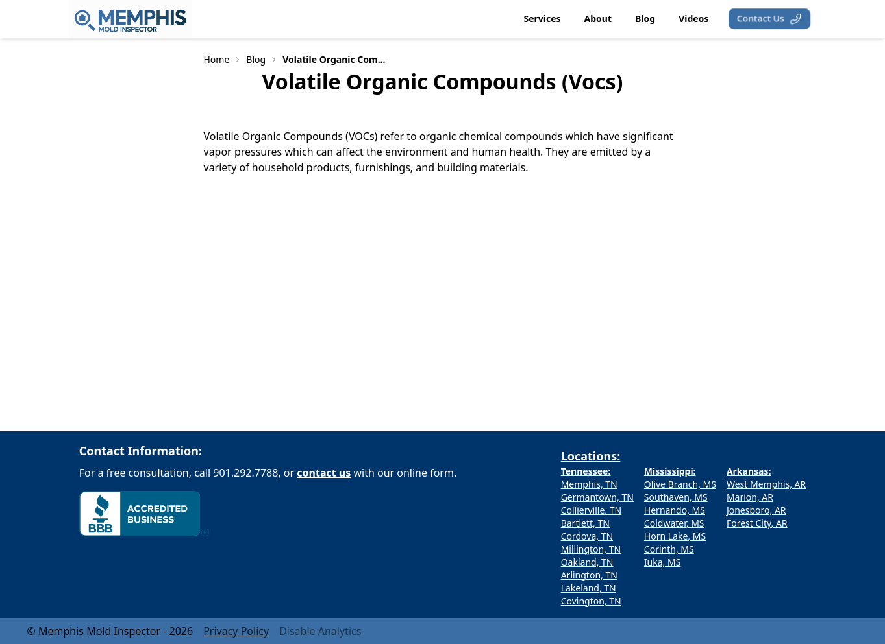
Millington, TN (591, 549)
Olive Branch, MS (680, 484)
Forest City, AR (757, 523)
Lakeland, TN (588, 588)
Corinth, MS (669, 549)
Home (217, 59)
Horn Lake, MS (675, 536)
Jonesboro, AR (756, 510)
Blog (256, 59)
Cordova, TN (587, 536)
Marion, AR (750, 497)
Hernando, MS (674, 510)
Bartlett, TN (585, 523)
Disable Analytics (320, 631)
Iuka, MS (662, 562)
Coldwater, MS (674, 523)
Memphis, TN (589, 484)
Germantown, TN (597, 497)
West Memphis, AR (766, 484)
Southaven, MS (676, 497)
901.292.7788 (245, 473)
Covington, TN (591, 601)
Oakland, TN (587, 562)
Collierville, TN (591, 510)
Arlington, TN (589, 575)
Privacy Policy (236, 631)
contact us (324, 473)
